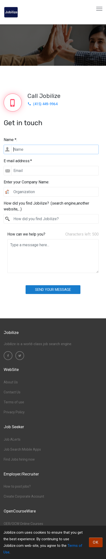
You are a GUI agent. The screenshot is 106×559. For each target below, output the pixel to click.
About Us (11, 382)
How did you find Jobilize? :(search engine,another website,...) (46, 206)
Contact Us (12, 392)
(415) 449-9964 (43, 104)
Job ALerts (12, 439)
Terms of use (14, 402)
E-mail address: (18, 161)
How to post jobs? (17, 486)
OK (96, 542)
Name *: (10, 139)
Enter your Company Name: (26, 182)
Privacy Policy (14, 412)
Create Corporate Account (24, 496)
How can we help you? (26, 234)
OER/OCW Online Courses (23, 524)
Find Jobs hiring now (19, 459)
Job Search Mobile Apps (22, 449)
